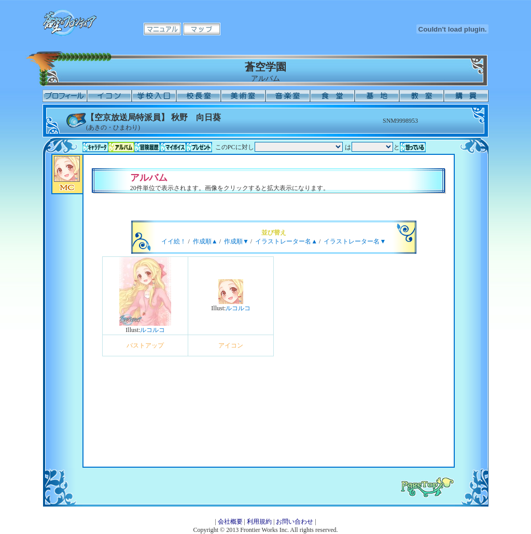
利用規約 (259, 521)
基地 (377, 96)
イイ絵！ (173, 241)
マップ (201, 29)
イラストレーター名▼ (355, 241)
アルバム (121, 147)
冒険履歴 (147, 147)
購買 (466, 96)
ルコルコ (152, 330)
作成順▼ (236, 241)
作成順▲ (205, 241)
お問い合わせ (294, 521)
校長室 (198, 96)
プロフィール (65, 96)
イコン (109, 96)
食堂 (332, 96)
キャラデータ (95, 147)
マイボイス (173, 147)
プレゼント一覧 (199, 147)
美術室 (243, 96)
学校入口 (154, 96)
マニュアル (162, 29)
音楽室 (288, 96)
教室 (421, 96)
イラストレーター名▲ (286, 241)
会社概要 (230, 521)
